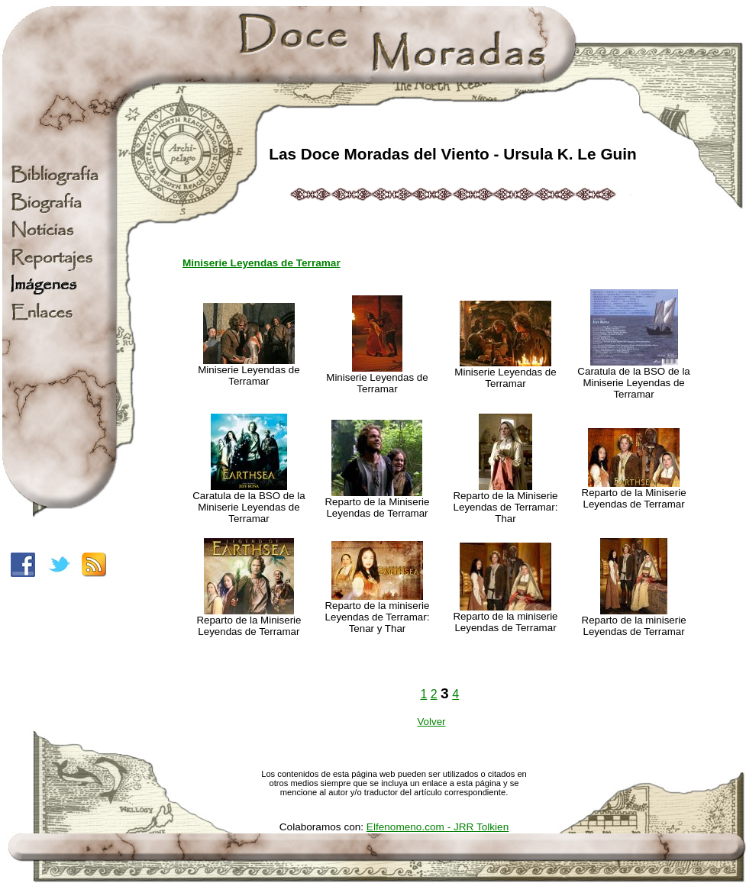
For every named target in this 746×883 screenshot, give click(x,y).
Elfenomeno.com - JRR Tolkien (438, 827)
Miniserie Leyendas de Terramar (261, 263)
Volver (431, 721)
